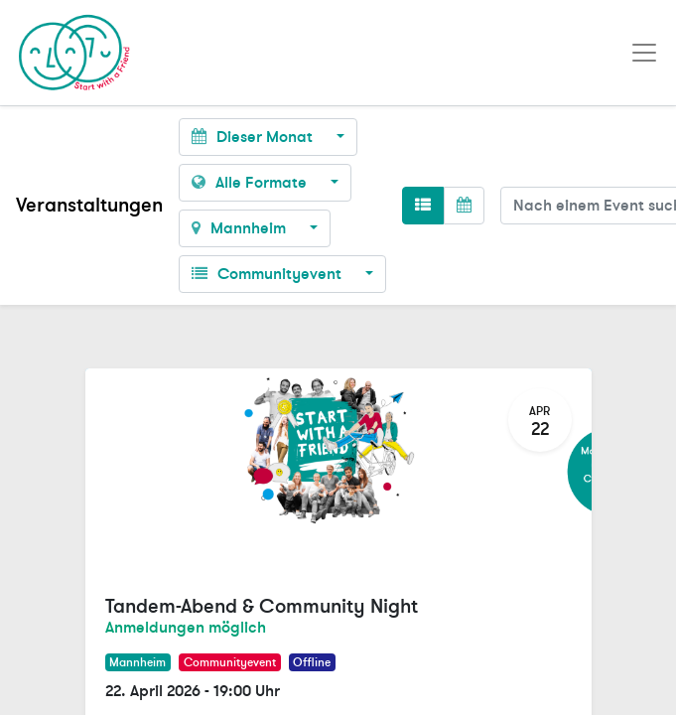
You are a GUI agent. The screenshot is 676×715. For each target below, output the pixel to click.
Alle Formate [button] (251, 183)
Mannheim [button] (241, 228)
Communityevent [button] (268, 274)
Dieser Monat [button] (254, 137)
